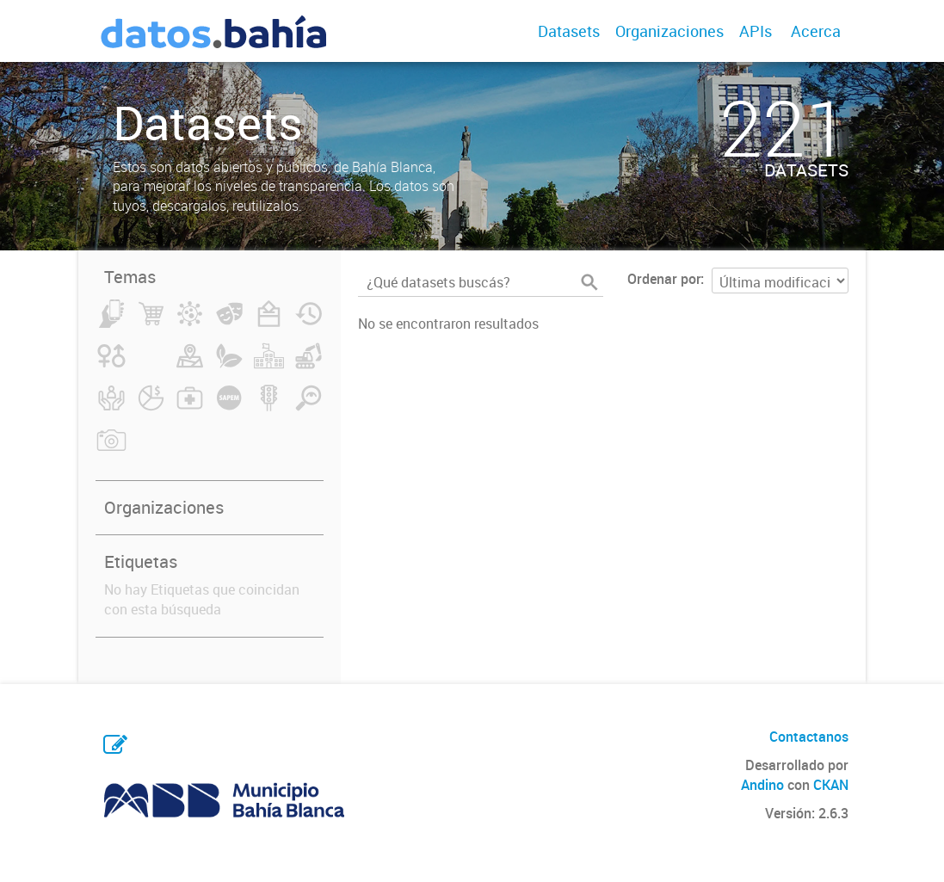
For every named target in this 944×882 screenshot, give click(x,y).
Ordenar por (663, 278)
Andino (762, 784)
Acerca (816, 31)
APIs (755, 31)
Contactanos (808, 736)
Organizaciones (669, 31)
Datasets (569, 31)
